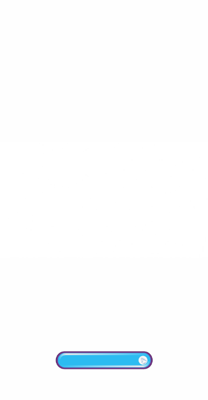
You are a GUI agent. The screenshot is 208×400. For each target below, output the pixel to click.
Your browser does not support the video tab (104, 200)
